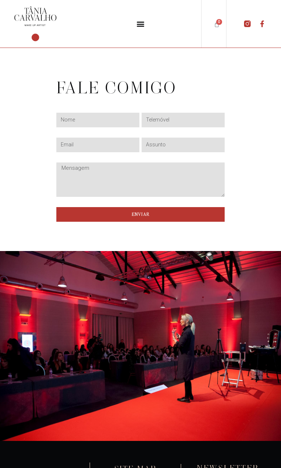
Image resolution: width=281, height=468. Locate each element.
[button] (140, 24)
